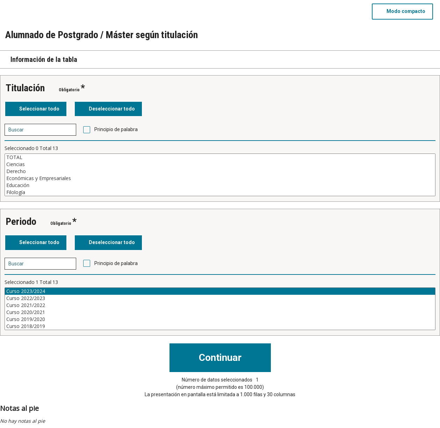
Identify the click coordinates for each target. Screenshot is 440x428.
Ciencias (220, 164)
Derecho (220, 171)
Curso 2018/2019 (220, 326)
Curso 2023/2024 (220, 291)
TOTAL (220, 157)
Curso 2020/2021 (220, 312)
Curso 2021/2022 (220, 305)
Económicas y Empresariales (220, 178)
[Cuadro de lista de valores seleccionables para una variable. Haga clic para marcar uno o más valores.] (220, 175)
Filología (220, 192)
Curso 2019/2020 (220, 319)
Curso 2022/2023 (220, 298)
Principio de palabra (116, 129)
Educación (220, 185)
